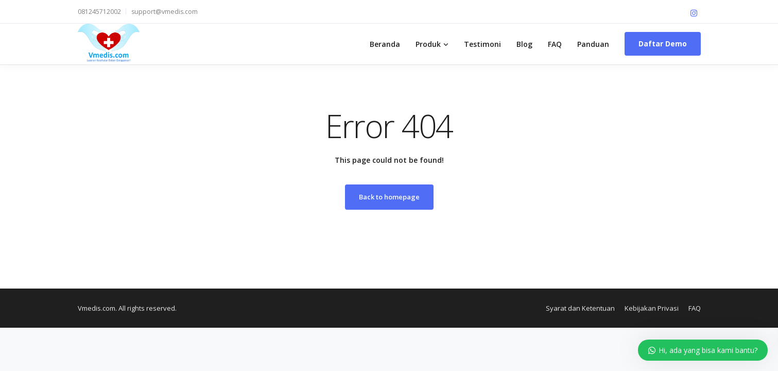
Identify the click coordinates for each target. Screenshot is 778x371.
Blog (524, 44)
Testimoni (482, 44)
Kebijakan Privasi (652, 308)
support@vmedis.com (164, 11)
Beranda (385, 44)
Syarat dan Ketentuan (580, 308)
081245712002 (99, 11)
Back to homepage (389, 196)
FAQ (555, 44)
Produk (428, 44)
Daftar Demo (662, 43)
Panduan (593, 44)
